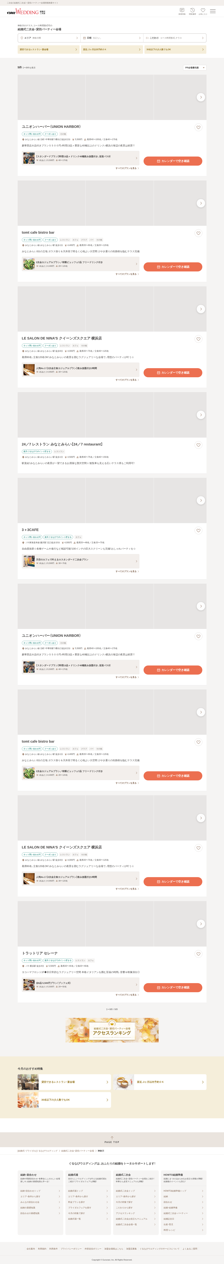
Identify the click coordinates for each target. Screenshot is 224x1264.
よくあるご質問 (190, 1249)
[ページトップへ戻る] (112, 1139)
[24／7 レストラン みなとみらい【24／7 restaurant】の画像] (112, 414)
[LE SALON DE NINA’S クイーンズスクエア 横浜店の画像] (112, 309)
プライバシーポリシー (71, 1249)
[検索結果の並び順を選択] (195, 67)
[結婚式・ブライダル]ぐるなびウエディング (38, 1151)
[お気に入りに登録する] (198, 127)
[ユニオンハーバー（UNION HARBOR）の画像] (112, 97)
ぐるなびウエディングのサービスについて (160, 1249)
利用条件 (53, 1249)
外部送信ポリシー (93, 1249)
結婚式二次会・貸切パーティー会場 (77, 1151)
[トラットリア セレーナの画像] (112, 923)
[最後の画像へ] (201, 97)
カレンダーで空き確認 (173, 161)
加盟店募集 (131, 1249)
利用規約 (42, 1249)
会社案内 (31, 1249)
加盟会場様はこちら (113, 1249)
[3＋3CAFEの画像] (112, 500)
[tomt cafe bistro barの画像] (112, 203)
